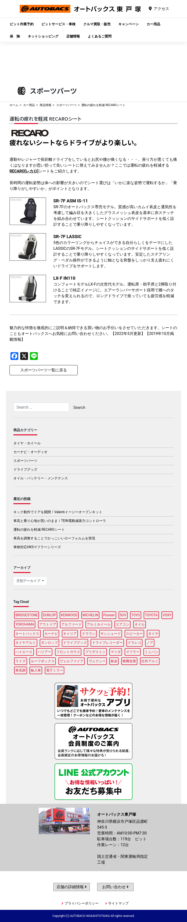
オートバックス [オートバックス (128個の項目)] (27, 634)
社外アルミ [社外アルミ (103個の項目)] (149, 661)
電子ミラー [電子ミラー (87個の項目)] (54, 670)
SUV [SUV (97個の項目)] (123, 615)
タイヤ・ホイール (27, 443)
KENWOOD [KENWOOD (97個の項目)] (69, 615)
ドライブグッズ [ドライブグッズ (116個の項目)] (75, 643)
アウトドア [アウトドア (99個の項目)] (47, 624)
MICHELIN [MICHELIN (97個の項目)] (90, 615)
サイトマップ (118, 903)
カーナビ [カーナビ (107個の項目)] (51, 634)
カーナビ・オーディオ (30, 452)
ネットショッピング (43, 36)
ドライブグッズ (25, 469)
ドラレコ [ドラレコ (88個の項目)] (134, 643)
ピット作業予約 (22, 24)
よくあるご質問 (100, 36)
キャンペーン (128, 24)
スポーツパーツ (66, 105)
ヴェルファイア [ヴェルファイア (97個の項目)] (72, 661)
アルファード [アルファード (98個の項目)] (71, 624)
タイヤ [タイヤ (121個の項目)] (153, 634)
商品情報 (45, 105)
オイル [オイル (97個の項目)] (139, 624)
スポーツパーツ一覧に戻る (43, 370)
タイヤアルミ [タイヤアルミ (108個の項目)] (25, 643)
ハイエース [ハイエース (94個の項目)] (23, 652)
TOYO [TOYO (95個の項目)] (135, 615)
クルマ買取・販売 (97, 24)
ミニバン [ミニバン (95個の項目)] (151, 652)
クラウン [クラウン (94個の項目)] (88, 634)
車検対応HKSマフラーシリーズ (37, 547)
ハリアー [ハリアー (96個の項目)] (44, 652)
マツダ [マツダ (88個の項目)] (116, 652)
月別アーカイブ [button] (28, 581)
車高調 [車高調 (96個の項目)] (20, 670)
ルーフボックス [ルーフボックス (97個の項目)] (43, 661)
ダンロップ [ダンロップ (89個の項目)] (49, 643)
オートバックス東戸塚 (80, 12)
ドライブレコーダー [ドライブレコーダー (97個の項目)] (107, 643)
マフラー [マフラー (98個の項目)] (133, 652)
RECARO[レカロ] (23, 171)
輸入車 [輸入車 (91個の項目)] (36, 670)
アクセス (161, 8)
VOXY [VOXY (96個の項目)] (167, 615)
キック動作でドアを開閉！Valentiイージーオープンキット (57, 512)
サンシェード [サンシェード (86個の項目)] (110, 634)
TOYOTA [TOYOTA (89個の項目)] (151, 615)
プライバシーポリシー (82, 903)
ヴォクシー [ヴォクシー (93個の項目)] (97, 661)
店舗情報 (73, 36)
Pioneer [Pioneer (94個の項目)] (109, 615)
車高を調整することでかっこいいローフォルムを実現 (54, 538)
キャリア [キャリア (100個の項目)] (70, 634)
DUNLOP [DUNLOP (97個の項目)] (49, 615)
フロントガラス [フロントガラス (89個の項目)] (68, 652)
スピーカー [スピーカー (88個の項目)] (134, 634)
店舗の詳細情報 (71, 887)
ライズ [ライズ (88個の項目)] (20, 661)
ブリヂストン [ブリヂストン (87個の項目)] (95, 652)
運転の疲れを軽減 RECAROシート (39, 529)
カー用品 (153, 24)
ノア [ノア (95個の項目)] (149, 643)
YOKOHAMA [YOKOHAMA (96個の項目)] (24, 624)
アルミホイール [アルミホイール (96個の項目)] (99, 624)
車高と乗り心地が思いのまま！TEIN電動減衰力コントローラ (59, 521)
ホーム (13, 105)
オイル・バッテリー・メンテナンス (40, 478)
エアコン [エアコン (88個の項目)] (122, 624)
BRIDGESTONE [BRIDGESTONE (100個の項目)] (26, 615)
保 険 (15, 36)
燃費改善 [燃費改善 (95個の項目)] (129, 661)
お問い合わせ (115, 887)
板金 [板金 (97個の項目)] (114, 661)
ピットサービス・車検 (58, 24)
